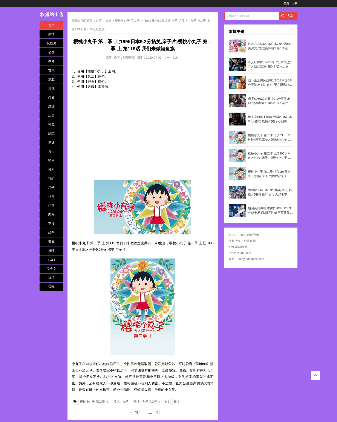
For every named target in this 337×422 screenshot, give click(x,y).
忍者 (51, 97)
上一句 (153, 412)
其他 (51, 88)
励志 (51, 133)
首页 (51, 25)
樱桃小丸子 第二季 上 (94, 401)
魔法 (51, 106)
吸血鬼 (51, 43)
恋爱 (51, 214)
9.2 (167, 401)
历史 (51, 115)
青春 (51, 241)
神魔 (51, 124)
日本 (177, 401)
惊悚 (51, 142)
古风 (51, 70)
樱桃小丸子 (121, 401)
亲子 (51, 187)
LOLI (51, 259)
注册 (294, 3)
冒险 (51, 287)
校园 (51, 169)
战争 (51, 232)
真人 (51, 151)
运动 (51, 205)
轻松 (51, 160)
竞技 (51, 223)
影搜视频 (250, 241)
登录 (286, 3)
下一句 (133, 412)
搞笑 (51, 278)
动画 (51, 52)
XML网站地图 (238, 247)
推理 (51, 250)
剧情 (51, 34)
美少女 (51, 269)
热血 (51, 79)
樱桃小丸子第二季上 (146, 401)
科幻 (51, 178)
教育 (51, 61)
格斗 (51, 196)
